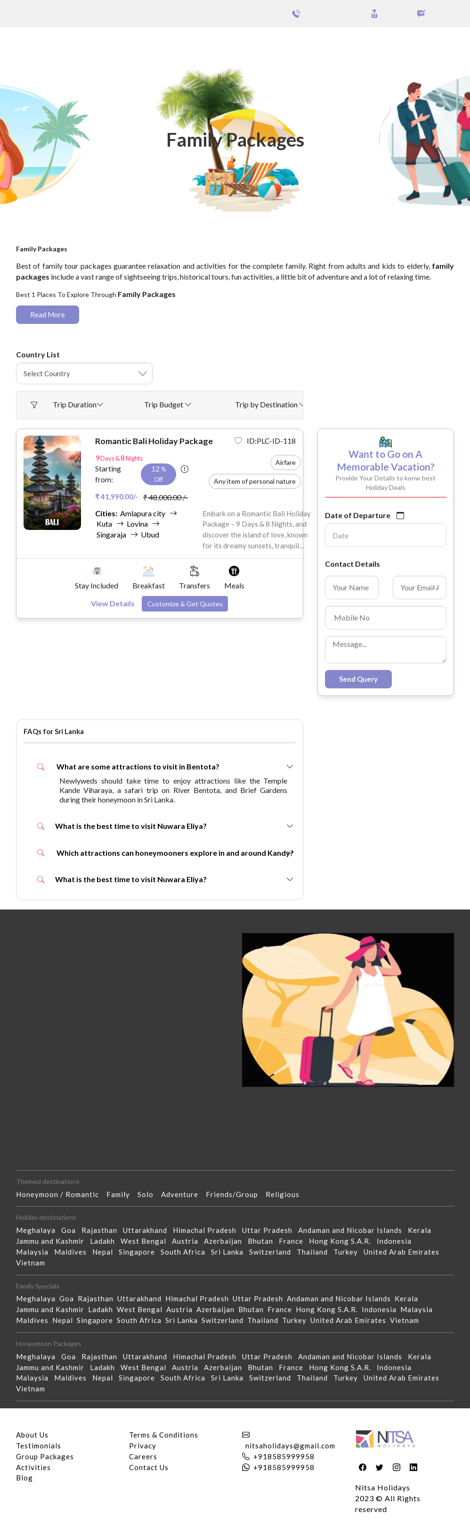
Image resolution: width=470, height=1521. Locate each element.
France (294, 1241)
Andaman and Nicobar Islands (353, 1230)
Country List (38, 354)
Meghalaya (38, 1230)
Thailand (315, 1252)
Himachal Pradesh (207, 1230)
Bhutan (263, 1241)
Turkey (348, 1252)
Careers (143, 1456)
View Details (113, 603)
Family (122, 1194)
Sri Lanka (230, 1252)
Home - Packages (48, 240)
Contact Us (149, 1467)
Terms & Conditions (163, 1434)
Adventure (183, 1194)
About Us (32, 1434)
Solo (149, 1194)
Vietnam (33, 1262)
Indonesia (397, 1241)
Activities (33, 1467)
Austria (188, 1241)
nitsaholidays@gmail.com (290, 1445)
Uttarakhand (148, 1230)
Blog (24, 1477)
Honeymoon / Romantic (61, 1194)
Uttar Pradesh (270, 1230)
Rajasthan (102, 1230)
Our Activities (418, 42)
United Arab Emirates (404, 1252)
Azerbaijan (226, 1241)
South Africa (186, 1252)
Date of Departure (357, 515)
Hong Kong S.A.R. (343, 1241)
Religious (286, 1194)
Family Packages (113, 240)
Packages (32, 42)
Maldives (73, 1252)
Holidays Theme (347, 42)
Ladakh (105, 1241)
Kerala (422, 1230)
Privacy (142, 1445)
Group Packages (83, 42)
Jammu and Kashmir (53, 1241)
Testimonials (38, 1445)
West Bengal (146, 1241)
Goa (71, 1230)
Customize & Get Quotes (185, 604)
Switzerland (273, 1252)
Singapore (140, 1252)
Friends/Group (236, 1194)
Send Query (358, 679)
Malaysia (35, 1252)
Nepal (105, 1252)
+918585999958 (284, 1456)
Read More (47, 314)
